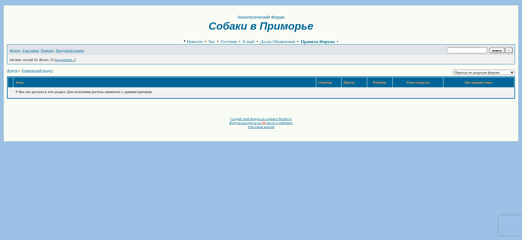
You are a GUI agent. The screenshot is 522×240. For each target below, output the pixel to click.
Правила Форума (318, 41)
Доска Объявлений (277, 41)
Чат (211, 41)
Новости (194, 41)
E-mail (248, 41)
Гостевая (229, 41)
